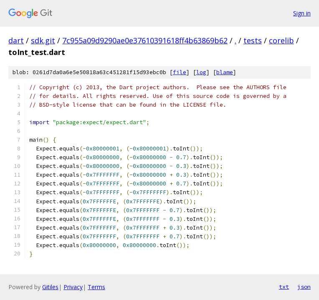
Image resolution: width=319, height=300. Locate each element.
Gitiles (50, 287)
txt (284, 286)
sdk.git (43, 40)
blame (224, 72)
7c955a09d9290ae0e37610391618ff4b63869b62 (145, 40)
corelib (281, 40)
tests (252, 40)
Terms (96, 287)
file (179, 72)
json (304, 286)
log (201, 72)
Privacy (73, 287)
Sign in (302, 13)
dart (16, 40)
